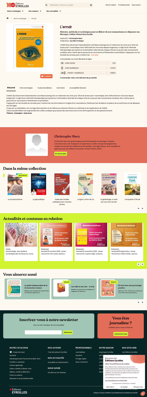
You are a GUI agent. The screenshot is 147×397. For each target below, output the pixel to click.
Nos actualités (52, 11)
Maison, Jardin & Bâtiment (20, 372)
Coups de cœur (17, 352)
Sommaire (61, 88)
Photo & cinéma (16, 375)
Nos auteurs (33, 11)
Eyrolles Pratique (77, 41)
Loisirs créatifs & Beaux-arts (20, 368)
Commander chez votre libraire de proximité (78, 78)
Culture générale (16, 365)
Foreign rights (81, 359)
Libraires (79, 355)
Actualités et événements (58, 362)
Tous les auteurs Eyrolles (57, 352)
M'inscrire (68, 332)
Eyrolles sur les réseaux (57, 372)
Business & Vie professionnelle (21, 378)
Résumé (11, 87)
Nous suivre (136, 5)
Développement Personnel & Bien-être (25, 359)
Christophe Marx (75, 38)
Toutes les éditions (44, 88)
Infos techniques (26, 88)
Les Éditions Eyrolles (129, 352)
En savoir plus (60, 154)
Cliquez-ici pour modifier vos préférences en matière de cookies (115, 393)
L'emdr (33, 18)
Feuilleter (46, 76)
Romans (13, 355)
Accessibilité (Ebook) (77, 88)
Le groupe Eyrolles (106, 352)
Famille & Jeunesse (17, 362)
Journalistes (80, 352)
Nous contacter (82, 362)
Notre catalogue (14, 11)
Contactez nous (120, 334)
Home (7, 18)
